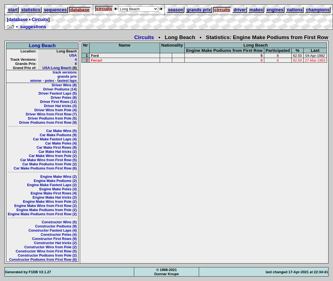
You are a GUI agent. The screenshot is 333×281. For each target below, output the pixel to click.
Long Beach (42, 45)
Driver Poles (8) (64, 97)
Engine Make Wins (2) (58, 176)
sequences (55, 9)
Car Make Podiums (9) (58, 135)
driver (239, 9)
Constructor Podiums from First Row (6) (43, 259)
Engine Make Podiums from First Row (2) (42, 214)
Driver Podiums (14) (60, 89)
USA (73, 55)
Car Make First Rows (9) (57, 147)
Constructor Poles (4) (59, 234)
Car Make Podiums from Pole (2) (49, 164)
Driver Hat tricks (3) (60, 106)
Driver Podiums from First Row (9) (48, 122)
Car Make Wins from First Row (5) (48, 160)
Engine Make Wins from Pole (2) (50, 201)
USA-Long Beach (57, 68)
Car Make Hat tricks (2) (58, 152)
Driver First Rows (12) (58, 102)
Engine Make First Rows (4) (53, 193)
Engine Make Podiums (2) (55, 181)
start (13, 9)
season (175, 9)
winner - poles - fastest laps (53, 81)
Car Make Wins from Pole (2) (53, 156)
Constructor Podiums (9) (56, 226)
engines (275, 9)
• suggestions (26, 26)
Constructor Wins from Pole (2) (50, 247)
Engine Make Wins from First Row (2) (45, 206)
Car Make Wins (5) (61, 131)
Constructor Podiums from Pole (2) (47, 255)
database (79, 9)
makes (256, 9)
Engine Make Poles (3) (58, 189)
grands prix (199, 9)
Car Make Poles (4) (61, 143)
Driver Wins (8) (64, 85)
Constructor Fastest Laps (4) (53, 230)
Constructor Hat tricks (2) (55, 243)
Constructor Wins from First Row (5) (46, 251)
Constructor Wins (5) (59, 222)
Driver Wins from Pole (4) (55, 110)
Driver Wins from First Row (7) (51, 114)
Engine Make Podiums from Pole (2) (46, 210)
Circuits (40, 19)
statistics (30, 9)
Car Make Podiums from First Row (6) (45, 168)
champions (317, 9)
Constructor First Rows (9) (54, 239)
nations (295, 9)
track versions (65, 72)
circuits (104, 8)
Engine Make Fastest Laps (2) (52, 185)
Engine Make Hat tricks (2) (55, 197)
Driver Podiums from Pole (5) (52, 118)
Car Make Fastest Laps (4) (55, 139)
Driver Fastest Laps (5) (58, 93)
